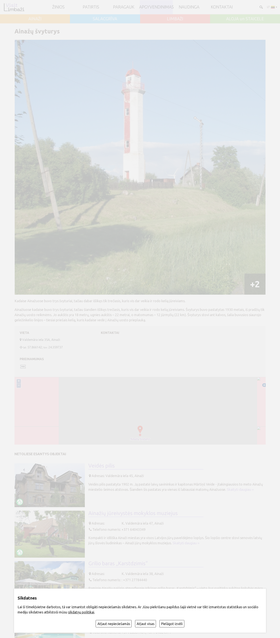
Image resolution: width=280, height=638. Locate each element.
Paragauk (123, 7)
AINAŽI (35, 19)
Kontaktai (222, 7)
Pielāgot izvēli (172, 624)
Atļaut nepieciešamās (113, 624)
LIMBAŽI (175, 19)
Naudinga (189, 7)
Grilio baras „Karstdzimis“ (118, 563)
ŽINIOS (58, 7)
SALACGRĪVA (105, 19)
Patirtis (91, 7)
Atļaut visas (145, 624)
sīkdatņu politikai (81, 612)
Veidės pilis (101, 466)
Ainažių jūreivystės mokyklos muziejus (133, 513)
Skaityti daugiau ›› (240, 489)
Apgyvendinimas (156, 7)
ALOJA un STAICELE (245, 19)
